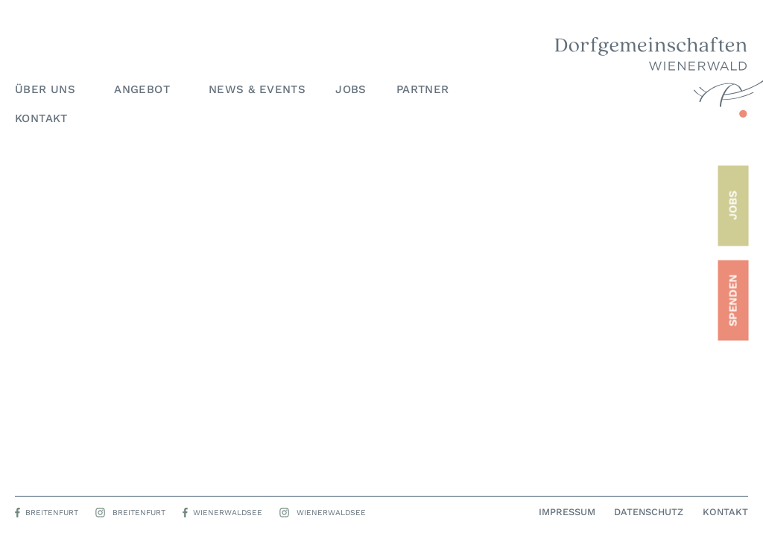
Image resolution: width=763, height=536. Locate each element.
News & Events (257, 89)
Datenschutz (648, 512)
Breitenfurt (51, 512)
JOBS (732, 205)
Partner (422, 89)
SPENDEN (732, 300)
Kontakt (41, 118)
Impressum (567, 512)
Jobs (351, 89)
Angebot (146, 89)
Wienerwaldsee (227, 512)
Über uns (49, 89)
